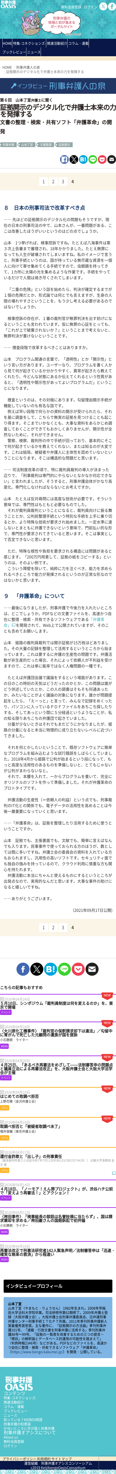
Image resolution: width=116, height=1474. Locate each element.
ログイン (90, 6)
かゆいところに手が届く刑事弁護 (29, 1428)
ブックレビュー (14, 51)
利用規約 (44, 1458)
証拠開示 (64, 145)
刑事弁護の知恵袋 (17, 1423)
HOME (7, 43)
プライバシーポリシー (19, 1458)
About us (11, 1436)
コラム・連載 (14, 1406)
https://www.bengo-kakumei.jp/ (37, 1351)
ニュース (10, 1415)
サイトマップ (61, 1458)
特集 (29, 43)
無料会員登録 (71, 6)
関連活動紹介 (57, 43)
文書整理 (46, 145)
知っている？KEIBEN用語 (23, 1419)
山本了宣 (27, 145)
